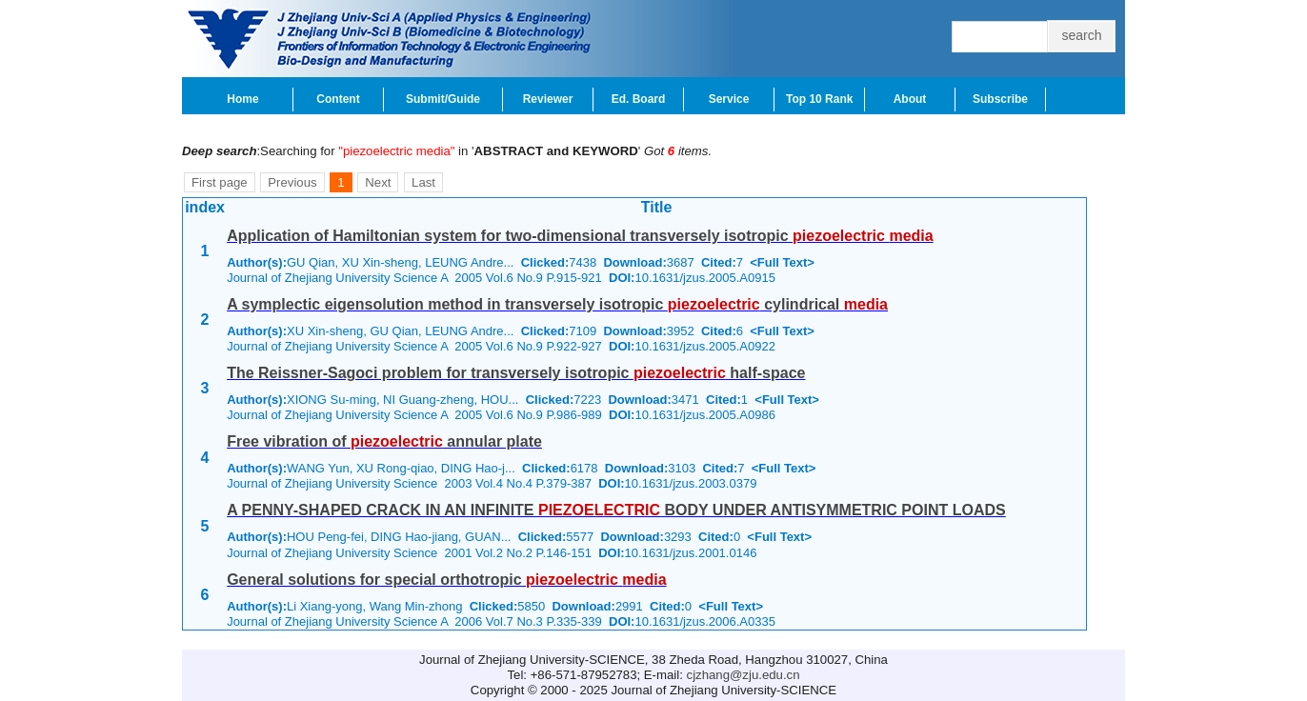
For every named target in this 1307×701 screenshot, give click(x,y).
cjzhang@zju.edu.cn (743, 675)
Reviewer (548, 99)
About (910, 99)
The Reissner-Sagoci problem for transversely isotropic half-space (516, 373)
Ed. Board (639, 99)
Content (337, 99)
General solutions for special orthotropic (446, 579)
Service (729, 99)
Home (242, 99)
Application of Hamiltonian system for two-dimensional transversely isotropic (580, 236)
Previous (292, 182)
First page (219, 182)
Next (378, 182)
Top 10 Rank (819, 99)
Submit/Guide (443, 99)
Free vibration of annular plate (384, 441)
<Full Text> (782, 262)
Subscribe (1000, 99)
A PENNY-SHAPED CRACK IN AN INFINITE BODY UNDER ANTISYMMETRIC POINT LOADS (616, 510)
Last (423, 182)
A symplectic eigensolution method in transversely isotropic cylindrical (557, 304)
